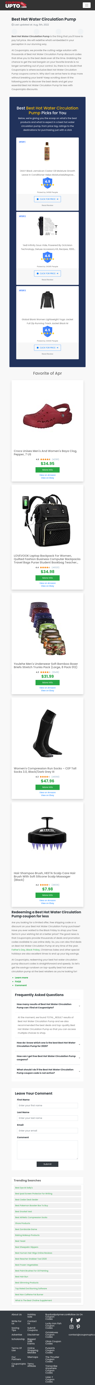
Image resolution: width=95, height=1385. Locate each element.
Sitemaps (32, 1357)
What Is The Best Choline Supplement (33, 1300)
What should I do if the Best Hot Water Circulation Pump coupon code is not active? (45, 1071)
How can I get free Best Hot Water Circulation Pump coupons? (46, 1058)
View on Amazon (47, 475)
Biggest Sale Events (31, 1341)
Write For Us (16, 1322)
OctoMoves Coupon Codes (51, 1335)
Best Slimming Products (26, 1282)
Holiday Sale (31, 1315)
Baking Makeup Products (27, 1235)
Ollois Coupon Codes (53, 1342)
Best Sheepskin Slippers (26, 1247)
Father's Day (18, 949)
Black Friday (33, 949)
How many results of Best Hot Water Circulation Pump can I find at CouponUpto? (44, 1006)
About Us (17, 1314)
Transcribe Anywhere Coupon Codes (51, 1369)
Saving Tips (15, 1329)
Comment (21, 985)
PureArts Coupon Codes (50, 1350)
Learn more (21, 977)
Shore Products (22, 1223)
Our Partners (16, 1358)
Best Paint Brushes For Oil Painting (31, 1270)
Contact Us (32, 1322)
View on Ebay (47, 477)
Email (20, 1125)
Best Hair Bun (21, 1276)
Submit (48, 1164)
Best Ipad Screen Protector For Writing (33, 1193)
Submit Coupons (32, 1329)
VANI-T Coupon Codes (49, 1379)
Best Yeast (20, 1241)
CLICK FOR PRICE (47, 199)
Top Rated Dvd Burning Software (31, 1288)
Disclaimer (33, 1334)
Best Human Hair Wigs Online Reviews (33, 1253)
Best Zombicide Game (26, 1229)
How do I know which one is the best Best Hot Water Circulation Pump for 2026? (46, 1044)
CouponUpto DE (19, 1365)
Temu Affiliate (31, 1365)
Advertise (17, 1334)
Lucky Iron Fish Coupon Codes (53, 1326)
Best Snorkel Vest (23, 1211)
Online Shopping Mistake (32, 1350)
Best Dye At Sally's (24, 1187)
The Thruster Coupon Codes (52, 1359)
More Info (47, 469)
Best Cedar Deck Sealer (26, 1199)
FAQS (18, 981)
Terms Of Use (17, 1349)
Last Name (23, 1112)
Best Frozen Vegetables (26, 1264)
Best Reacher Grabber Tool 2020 (31, 1258)
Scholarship (18, 1339)
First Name (23, 1099)
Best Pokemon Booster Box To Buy (31, 1205)
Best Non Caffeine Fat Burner (29, 1294)
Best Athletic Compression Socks (31, 1217)
